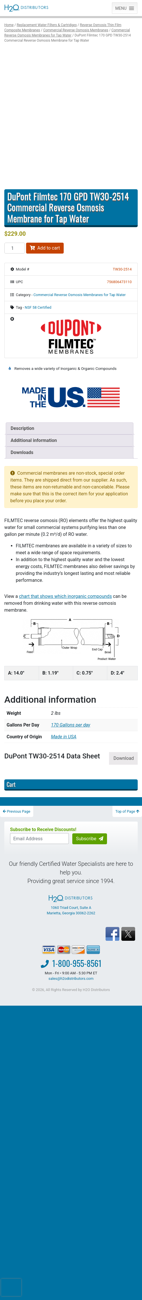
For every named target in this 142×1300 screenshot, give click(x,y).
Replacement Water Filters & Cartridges (47, 25)
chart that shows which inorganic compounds (65, 596)
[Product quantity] (14, 248)
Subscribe (89, 838)
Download (123, 758)
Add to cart (45, 248)
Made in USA (64, 736)
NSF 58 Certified (38, 307)
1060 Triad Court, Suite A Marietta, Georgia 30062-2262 (71, 905)
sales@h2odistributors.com (71, 978)
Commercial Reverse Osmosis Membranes (75, 30)
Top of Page (127, 811)
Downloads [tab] (22, 452)
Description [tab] (22, 428)
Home (8, 25)
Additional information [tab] (34, 440)
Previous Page (16, 811)
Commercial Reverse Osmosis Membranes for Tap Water (80, 295)
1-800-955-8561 (77, 963)
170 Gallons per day (70, 725)
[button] (121, 8)
